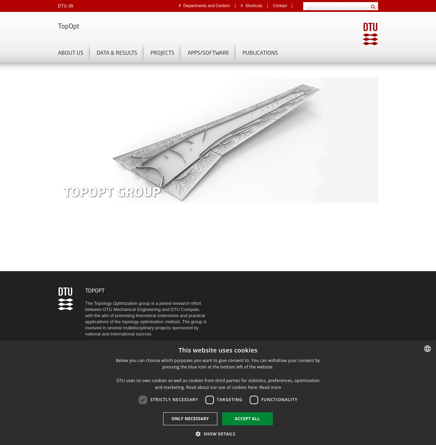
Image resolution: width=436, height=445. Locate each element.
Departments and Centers (207, 5)
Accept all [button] (247, 419)
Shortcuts (254, 5)
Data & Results (117, 52)
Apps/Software (208, 52)
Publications (260, 52)
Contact (280, 5)
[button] (218, 433)
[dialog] (218, 392)
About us (70, 52)
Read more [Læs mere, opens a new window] (270, 387)
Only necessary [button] (190, 419)
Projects (162, 52)
